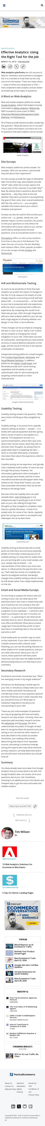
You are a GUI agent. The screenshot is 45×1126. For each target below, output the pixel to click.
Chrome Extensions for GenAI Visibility (21, 973)
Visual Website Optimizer (12, 360)
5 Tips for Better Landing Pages (17, 892)
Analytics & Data (7, 48)
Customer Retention (10, 887)
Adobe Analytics (21, 108)
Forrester (23, 723)
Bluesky (26, 1106)
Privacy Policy (33, 1095)
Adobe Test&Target (23, 363)
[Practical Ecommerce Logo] (22, 5)
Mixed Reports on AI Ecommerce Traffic (19, 946)
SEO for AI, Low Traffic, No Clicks (22, 1055)
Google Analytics (8, 105)
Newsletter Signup (21, 1087)
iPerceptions (6, 238)
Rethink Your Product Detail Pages (20, 953)
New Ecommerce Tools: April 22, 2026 (21, 959)
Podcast (20, 1092)
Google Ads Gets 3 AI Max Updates (22, 966)
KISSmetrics (19, 117)
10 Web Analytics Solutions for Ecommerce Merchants (17, 866)
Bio (16, 835)
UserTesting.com (22, 497)
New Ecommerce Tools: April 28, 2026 (21, 980)
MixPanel (5, 117)
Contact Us (9, 1086)
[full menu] (4, 6)
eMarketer (9, 723)
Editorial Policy (10, 1089)
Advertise (20, 1083)
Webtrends (34, 108)
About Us (8, 1083)
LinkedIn (14, 1106)
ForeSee (28, 250)
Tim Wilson (23, 62)
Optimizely (30, 357)
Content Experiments (14, 357)
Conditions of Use (33, 1090)
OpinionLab (6, 253)
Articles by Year (32, 1084)
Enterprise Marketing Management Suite (19, 114)
